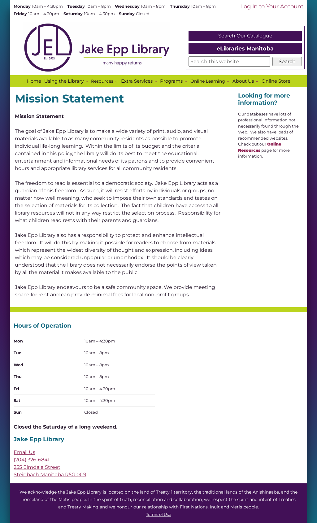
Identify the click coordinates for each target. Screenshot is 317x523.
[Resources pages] (117, 82)
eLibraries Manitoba (245, 48)
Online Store (276, 81)
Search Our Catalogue (245, 36)
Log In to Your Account (271, 6)
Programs (171, 81)
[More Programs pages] (187, 82)
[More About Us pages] (258, 82)
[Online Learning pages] (229, 82)
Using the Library (64, 81)
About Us (243, 81)
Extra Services (137, 81)
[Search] (229, 61)
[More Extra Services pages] (157, 82)
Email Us (24, 452)
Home (34, 81)
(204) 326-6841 (32, 460)
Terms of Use (158, 514)
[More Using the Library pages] (88, 82)
